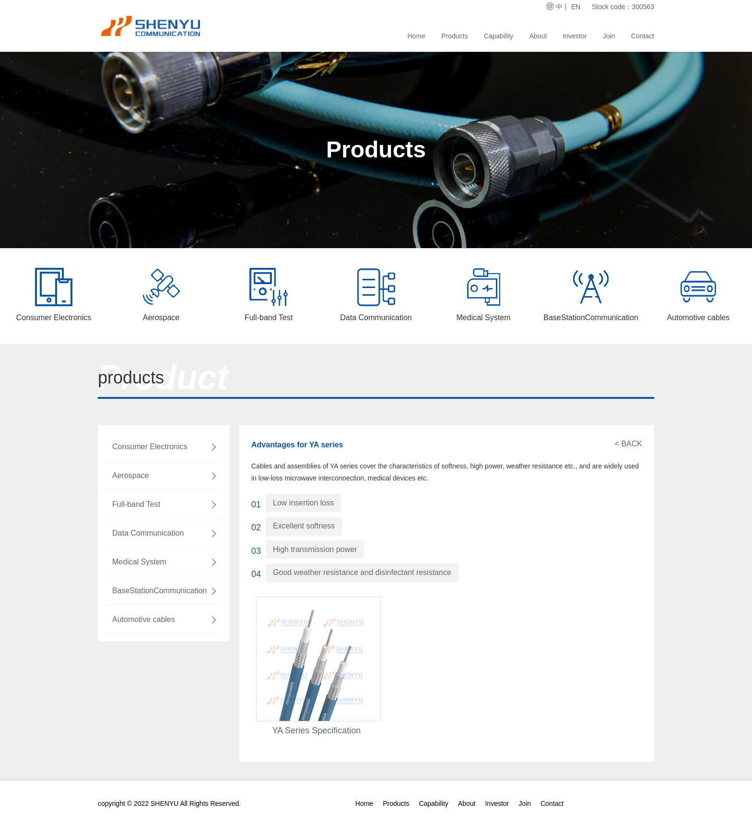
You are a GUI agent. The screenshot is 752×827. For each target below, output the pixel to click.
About (538, 36)
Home (416, 36)
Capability (498, 36)
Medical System (165, 562)
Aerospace (165, 475)
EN (575, 7)
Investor (575, 36)
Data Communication (165, 533)
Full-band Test (165, 504)
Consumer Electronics (165, 446)
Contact (642, 36)
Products (454, 36)
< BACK (628, 444)
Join (609, 36)
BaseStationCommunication (165, 590)
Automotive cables (165, 619)
